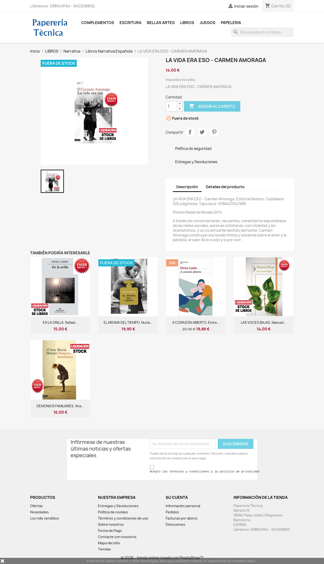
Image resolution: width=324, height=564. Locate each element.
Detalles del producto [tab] (225, 186)
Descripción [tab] (187, 186)
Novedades (39, 512)
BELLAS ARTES (161, 22)
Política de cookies (113, 512)
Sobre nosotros (111, 524)
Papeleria (231, 22)
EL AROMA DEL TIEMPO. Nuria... (128, 322)
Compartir (190, 132)
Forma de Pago (110, 530)
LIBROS (187, 22)
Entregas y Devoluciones (118, 506)
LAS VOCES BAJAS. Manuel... (263, 322)
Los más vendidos (44, 518)
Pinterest (214, 132)
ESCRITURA (130, 22)
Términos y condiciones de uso (123, 518)
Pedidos (172, 512)
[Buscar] (262, 32)
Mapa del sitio (109, 543)
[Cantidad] (171, 106)
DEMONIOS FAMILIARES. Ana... (60, 406)
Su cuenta (177, 497)
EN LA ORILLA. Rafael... (60, 322)
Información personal (183, 506)
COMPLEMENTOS (97, 22)
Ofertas (36, 506)
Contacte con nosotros (117, 537)
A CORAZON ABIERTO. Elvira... (195, 322)
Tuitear (202, 132)
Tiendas (104, 549)
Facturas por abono (182, 518)
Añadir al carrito (212, 106)
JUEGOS (207, 22)
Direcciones (175, 524)
